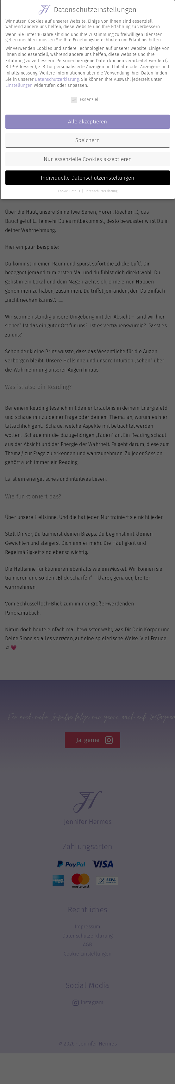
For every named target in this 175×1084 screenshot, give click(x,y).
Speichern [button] (87, 136)
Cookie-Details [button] (69, 187)
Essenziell (85, 95)
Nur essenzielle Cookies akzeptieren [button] (88, 155)
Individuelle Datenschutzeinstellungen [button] (87, 173)
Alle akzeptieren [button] (87, 117)
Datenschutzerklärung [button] (100, 187)
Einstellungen (19, 81)
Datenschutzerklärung (57, 75)
